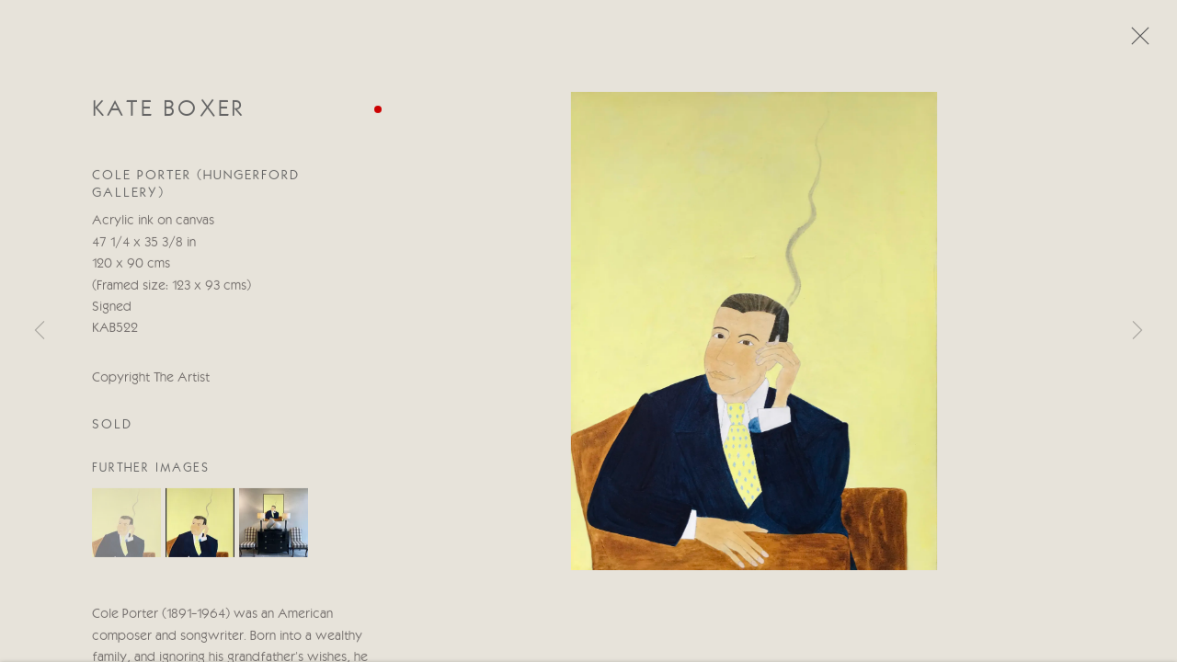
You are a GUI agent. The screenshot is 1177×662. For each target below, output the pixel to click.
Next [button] (1137, 331)
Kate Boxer (169, 112)
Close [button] (1135, 41)
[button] (126, 525)
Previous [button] (39, 331)
